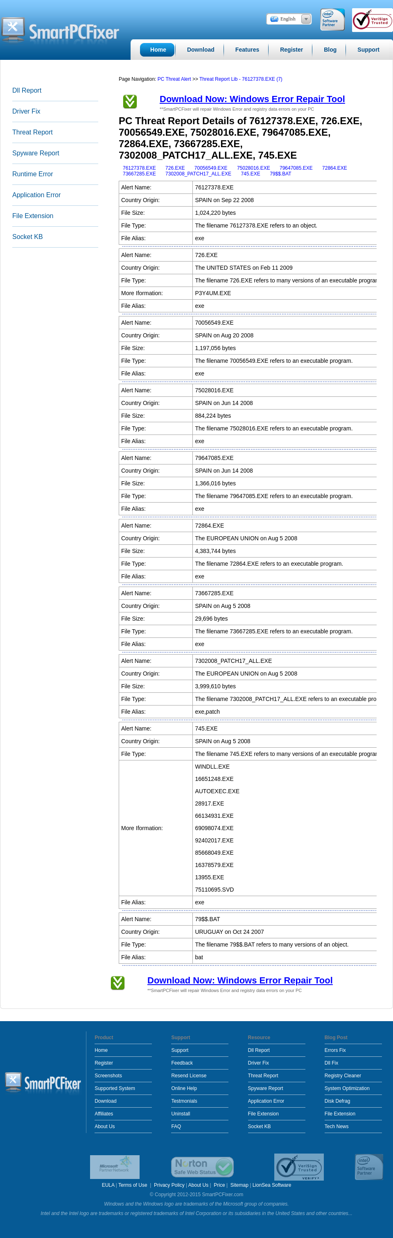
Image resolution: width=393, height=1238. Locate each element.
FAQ (176, 1126)
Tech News (337, 1126)
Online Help (184, 1088)
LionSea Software (272, 1185)
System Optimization (347, 1088)
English (288, 19)
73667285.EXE (139, 174)
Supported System (115, 1088)
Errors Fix (335, 1050)
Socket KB (27, 236)
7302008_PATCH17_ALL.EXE (198, 174)
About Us (105, 1126)
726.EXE (175, 168)
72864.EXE (334, 168)
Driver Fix (26, 111)
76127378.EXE (139, 168)
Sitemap (239, 1185)
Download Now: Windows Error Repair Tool (252, 99)
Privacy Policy (169, 1185)
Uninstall (180, 1114)
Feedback (182, 1063)
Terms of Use (133, 1185)
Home (101, 1050)
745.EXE (250, 174)
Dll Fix (331, 1063)
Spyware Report (35, 153)
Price (219, 1185)
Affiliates (104, 1114)
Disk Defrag (337, 1101)
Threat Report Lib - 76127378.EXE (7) (240, 79)
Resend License (188, 1076)
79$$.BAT (280, 174)
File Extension (33, 215)
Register (104, 1063)
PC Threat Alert (174, 79)
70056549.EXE (211, 168)
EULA (108, 1185)
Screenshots (108, 1076)
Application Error (36, 194)
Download (105, 1101)
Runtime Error (32, 174)
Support (179, 1050)
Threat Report (32, 132)
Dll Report (26, 90)
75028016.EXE (253, 168)
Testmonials (184, 1101)
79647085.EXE (296, 168)
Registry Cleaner (343, 1076)
